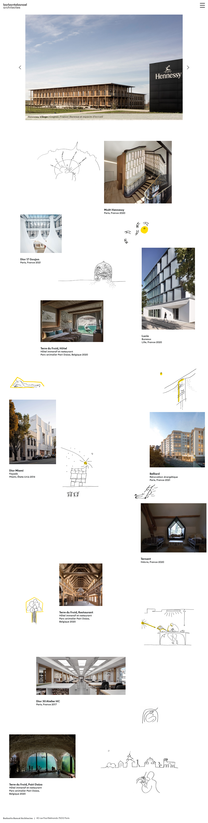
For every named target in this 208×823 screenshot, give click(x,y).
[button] (19, 67)
